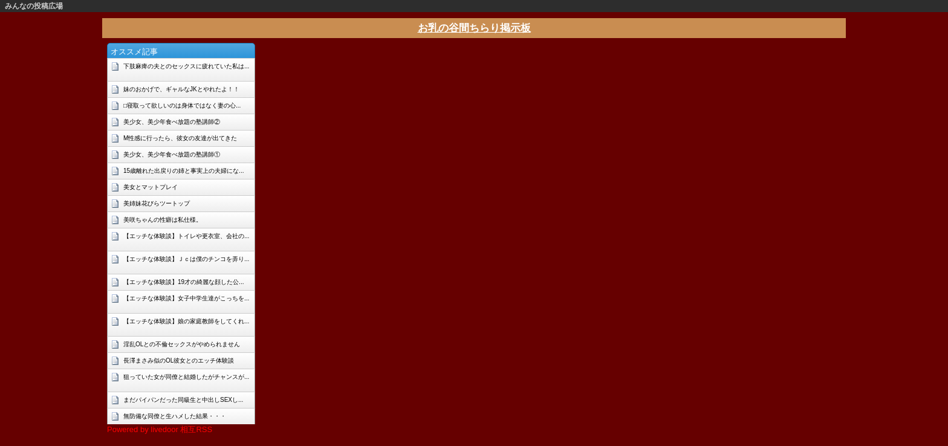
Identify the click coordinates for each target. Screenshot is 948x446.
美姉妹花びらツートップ (156, 203)
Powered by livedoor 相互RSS (159, 429)
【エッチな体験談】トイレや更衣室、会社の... (186, 236)
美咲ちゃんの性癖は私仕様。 (162, 219)
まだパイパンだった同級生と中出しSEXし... (183, 399)
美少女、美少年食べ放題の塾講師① (171, 154)
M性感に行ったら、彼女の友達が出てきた (180, 138)
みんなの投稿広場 (34, 6)
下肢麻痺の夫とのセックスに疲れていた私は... (186, 66)
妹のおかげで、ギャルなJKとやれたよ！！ (181, 89)
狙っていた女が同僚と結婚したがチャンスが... (186, 376)
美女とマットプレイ (150, 187)
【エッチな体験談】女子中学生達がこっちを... (186, 298)
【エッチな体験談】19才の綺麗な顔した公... (183, 282)
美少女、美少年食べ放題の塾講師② (171, 121)
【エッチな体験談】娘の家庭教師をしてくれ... (186, 321)
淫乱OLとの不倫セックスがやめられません (181, 344)
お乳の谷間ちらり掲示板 (474, 28)
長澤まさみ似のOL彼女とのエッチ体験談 (178, 360)
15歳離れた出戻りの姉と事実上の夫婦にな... (183, 170)
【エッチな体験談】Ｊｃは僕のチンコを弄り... (186, 259)
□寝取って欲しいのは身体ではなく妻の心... (182, 105)
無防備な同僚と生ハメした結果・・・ (174, 416)
